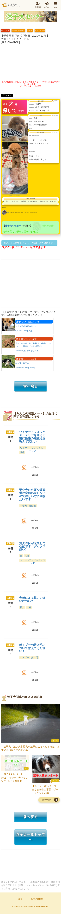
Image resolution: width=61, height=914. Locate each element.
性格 (22, 452)
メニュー (56, 7)
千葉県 (29, 30)
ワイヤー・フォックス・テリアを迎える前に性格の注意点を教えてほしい (32, 436)
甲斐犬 (23, 505)
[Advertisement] (30, 61)
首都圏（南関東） (18, 30)
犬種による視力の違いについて (32, 599)
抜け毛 (34, 657)
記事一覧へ (47, 800)
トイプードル (40, 30)
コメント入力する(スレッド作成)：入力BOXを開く (29, 243)
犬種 (29, 607)
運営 (20, 899)
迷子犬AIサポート (14, 225)
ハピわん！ (11, 5)
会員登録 (38, 7)
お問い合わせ (37, 899)
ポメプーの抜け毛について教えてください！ (32, 648)
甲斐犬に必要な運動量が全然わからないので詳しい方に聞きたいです (32, 494)
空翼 (8, 212)
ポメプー (24, 657)
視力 (22, 607)
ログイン (47, 7)
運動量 (32, 505)
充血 (26, 556)
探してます (5, 30)
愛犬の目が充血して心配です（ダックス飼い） (32, 546)
